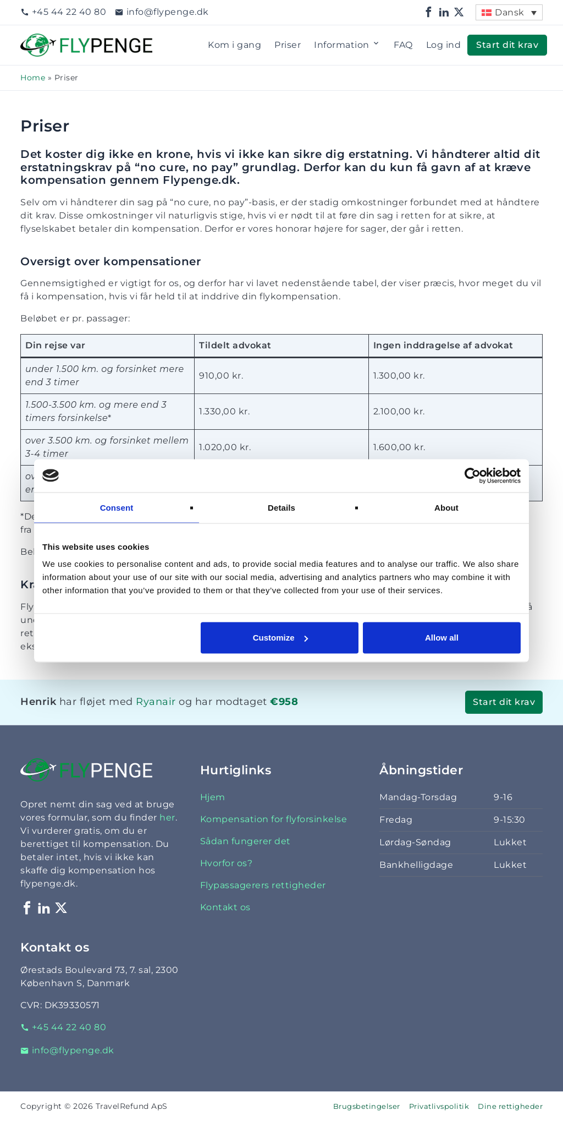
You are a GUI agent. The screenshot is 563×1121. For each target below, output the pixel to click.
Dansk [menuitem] (510, 12)
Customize (280, 637)
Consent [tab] (117, 507)
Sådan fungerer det (245, 841)
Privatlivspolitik (439, 1106)
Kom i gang (234, 45)
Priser (287, 45)
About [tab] (446, 507)
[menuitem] (509, 12)
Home (32, 78)
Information (347, 45)
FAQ (403, 45)
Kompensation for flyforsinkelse (273, 819)
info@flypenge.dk (162, 12)
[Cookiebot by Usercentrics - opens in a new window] (472, 475)
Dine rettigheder (510, 1106)
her (167, 817)
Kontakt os (225, 907)
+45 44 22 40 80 (63, 12)
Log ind (443, 45)
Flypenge (42, 40)
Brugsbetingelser (366, 1106)
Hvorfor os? (226, 863)
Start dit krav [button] (507, 45)
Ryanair (156, 701)
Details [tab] (281, 507)
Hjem (212, 797)
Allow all (442, 637)
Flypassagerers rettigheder (263, 885)
